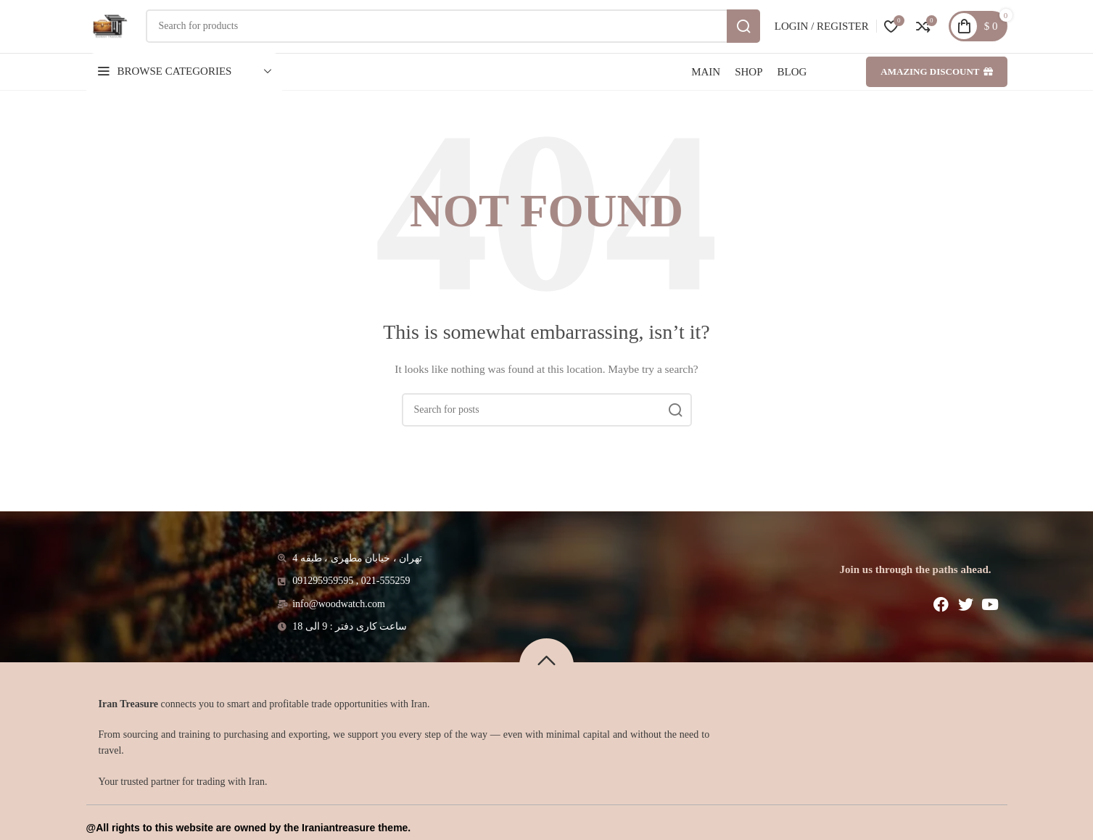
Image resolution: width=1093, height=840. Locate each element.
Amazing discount (936, 94)
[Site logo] (120, 36)
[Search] (464, 37)
